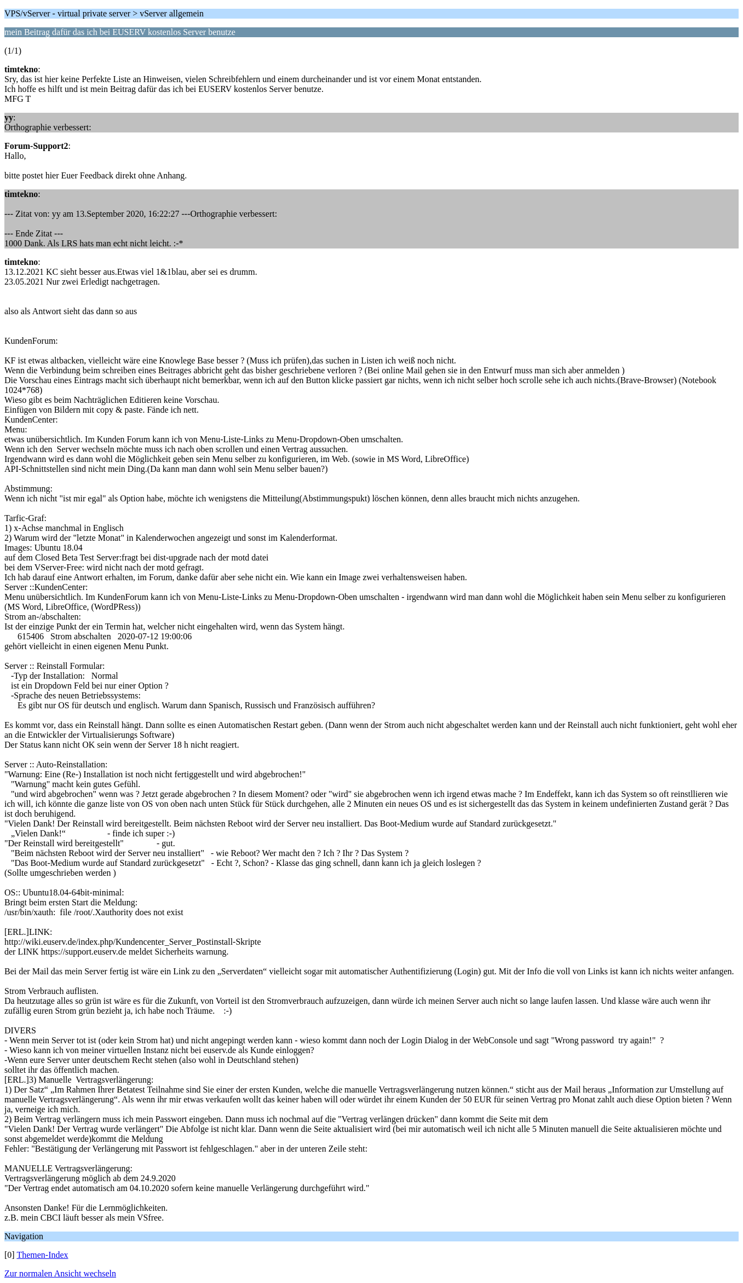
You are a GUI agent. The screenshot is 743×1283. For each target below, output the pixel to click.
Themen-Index (42, 1254)
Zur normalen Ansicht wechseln (60, 1273)
